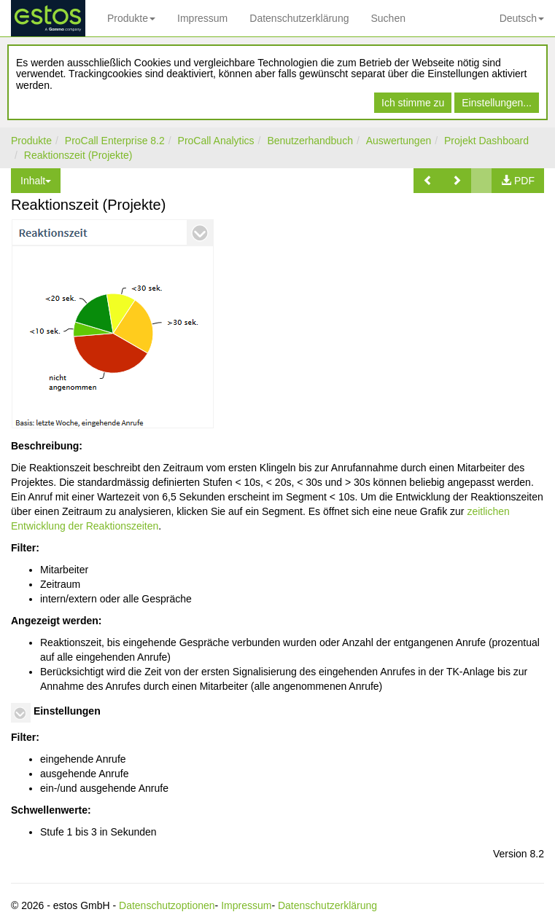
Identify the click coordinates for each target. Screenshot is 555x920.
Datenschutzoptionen (167, 905)
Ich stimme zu (412, 103)
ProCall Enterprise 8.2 (115, 140)
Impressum (202, 18)
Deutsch (522, 18)
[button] (428, 180)
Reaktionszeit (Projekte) (78, 155)
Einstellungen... (497, 103)
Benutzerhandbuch (310, 140)
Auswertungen (399, 140)
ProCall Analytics (216, 140)
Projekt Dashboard (486, 140)
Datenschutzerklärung (299, 18)
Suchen (387, 18)
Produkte (131, 18)
